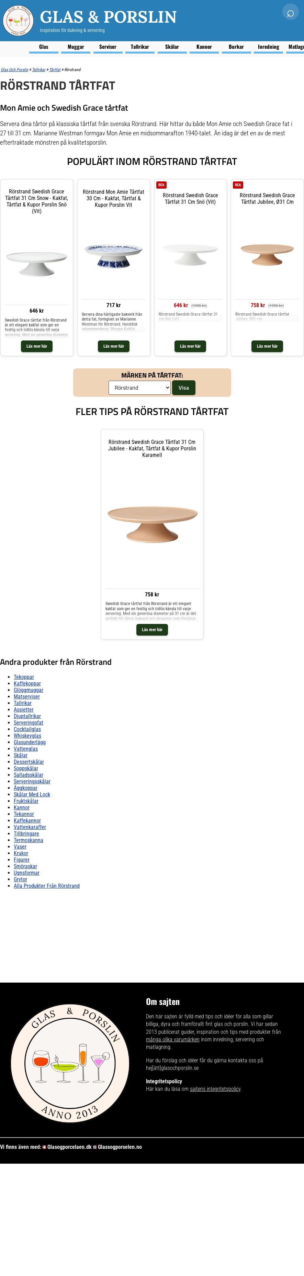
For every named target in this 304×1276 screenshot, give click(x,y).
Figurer (22, 860)
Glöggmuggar (28, 690)
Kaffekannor (27, 820)
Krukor (21, 853)
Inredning (268, 46)
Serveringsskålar (32, 781)
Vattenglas (26, 749)
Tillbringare (26, 833)
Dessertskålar (29, 762)
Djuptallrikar (27, 716)
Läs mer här (36, 346)
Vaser (20, 846)
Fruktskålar (26, 801)
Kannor (204, 46)
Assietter (24, 709)
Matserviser (27, 696)
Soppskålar (26, 768)
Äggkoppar (25, 788)
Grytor (20, 879)
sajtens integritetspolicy (215, 1089)
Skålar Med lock (32, 794)
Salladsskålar (28, 775)
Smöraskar (25, 866)
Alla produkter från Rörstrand (47, 886)
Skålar (172, 46)
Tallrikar (140, 46)
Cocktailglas (27, 729)
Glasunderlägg (30, 742)
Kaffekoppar (27, 683)
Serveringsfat (28, 722)
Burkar (236, 46)
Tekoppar (24, 677)
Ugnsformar (27, 873)
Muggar (76, 46)
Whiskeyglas (27, 735)
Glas (43, 46)
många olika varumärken (173, 1039)
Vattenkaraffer (30, 827)
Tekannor (24, 814)
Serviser (107, 46)
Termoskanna (28, 840)
